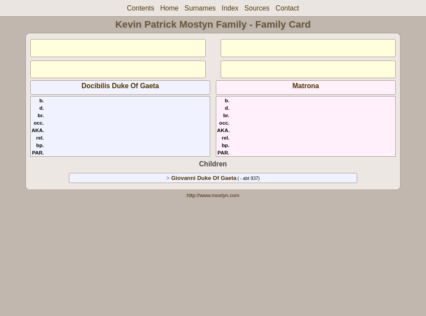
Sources (256, 8)
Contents (140, 8)
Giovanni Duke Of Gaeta (203, 178)
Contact (287, 8)
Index (230, 8)
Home (169, 8)
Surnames (200, 8)
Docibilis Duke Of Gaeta (120, 86)
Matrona (306, 86)
